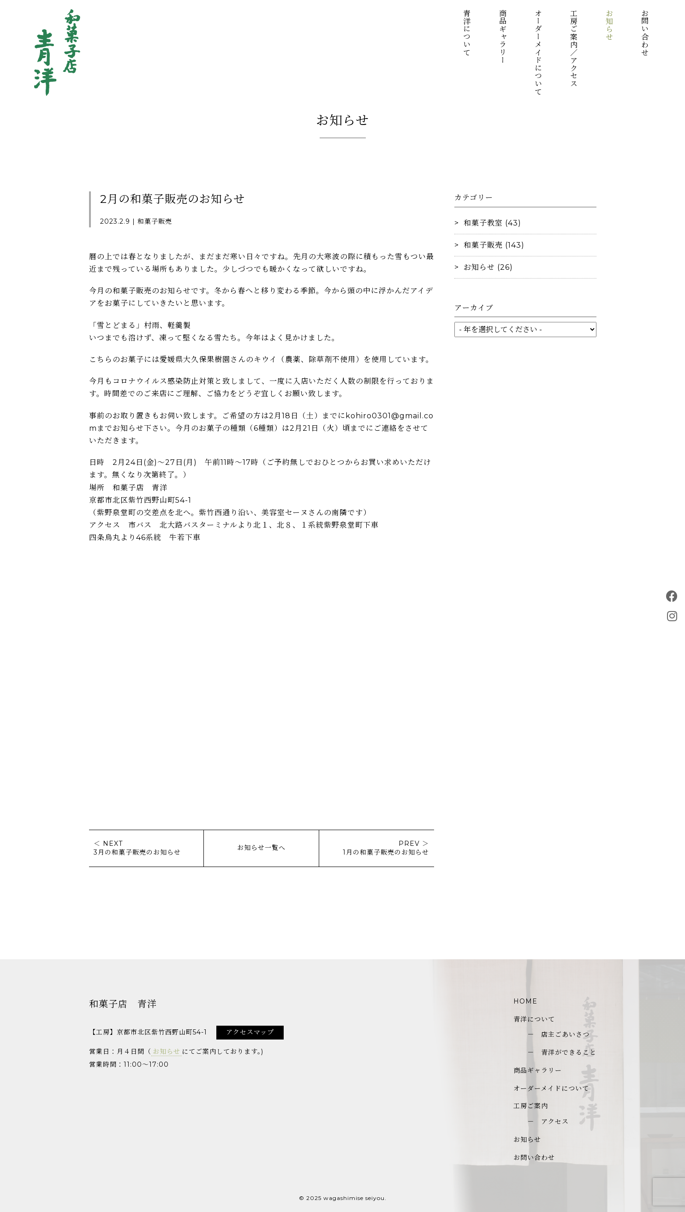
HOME (525, 1001)
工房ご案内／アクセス (573, 48)
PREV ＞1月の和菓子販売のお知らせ (386, 848)
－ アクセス (548, 1121)
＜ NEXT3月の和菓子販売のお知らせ (137, 848)
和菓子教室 (483, 223)
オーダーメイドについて (537, 52)
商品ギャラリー (502, 36)
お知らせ (609, 25)
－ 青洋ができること (561, 1052)
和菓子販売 (483, 245)
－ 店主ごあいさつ (558, 1034)
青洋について (466, 32)
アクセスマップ (250, 1032)
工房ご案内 (530, 1106)
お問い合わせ (644, 32)
